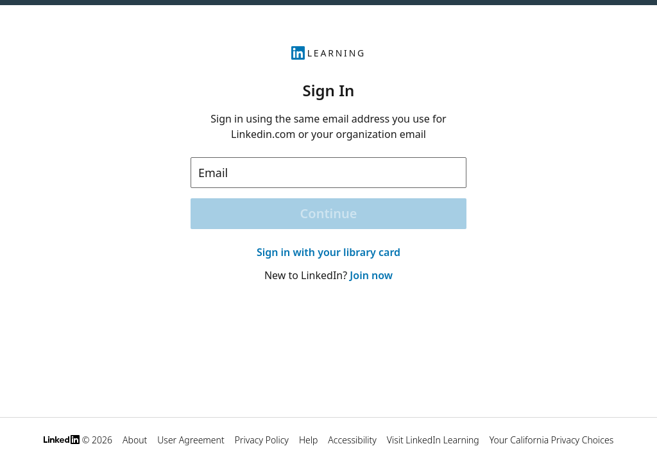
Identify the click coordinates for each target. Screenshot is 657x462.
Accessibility (352, 440)
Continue (328, 213)
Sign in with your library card (328, 252)
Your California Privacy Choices (552, 440)
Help (308, 440)
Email (213, 172)
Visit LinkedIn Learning (433, 440)
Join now (371, 275)
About (135, 440)
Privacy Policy (262, 440)
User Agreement (190, 440)
